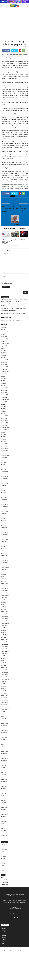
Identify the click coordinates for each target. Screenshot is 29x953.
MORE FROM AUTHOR (20, 228)
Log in (2, 877)
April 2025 (3, 355)
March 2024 (3, 385)
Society (2, 865)
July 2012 (3, 711)
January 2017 (4, 586)
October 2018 (4, 537)
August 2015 (4, 625)
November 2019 (5, 506)
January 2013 (4, 697)
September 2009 (5, 791)
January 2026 (4, 334)
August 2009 (4, 793)
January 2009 (4, 809)
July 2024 (3, 376)
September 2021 (5, 455)
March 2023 (3, 413)
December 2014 (5, 644)
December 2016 (5, 588)
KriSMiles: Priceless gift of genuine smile (15, 320)
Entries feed (4, 879)
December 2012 (5, 700)
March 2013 (3, 693)
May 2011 (3, 744)
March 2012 (3, 721)
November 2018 (5, 534)
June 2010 (3, 770)
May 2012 (3, 716)
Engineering (4, 849)
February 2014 (4, 667)
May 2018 (3, 548)
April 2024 (3, 383)
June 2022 (3, 434)
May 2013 (3, 688)
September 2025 (5, 343)
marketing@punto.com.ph (14, 913)
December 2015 (5, 616)
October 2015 (4, 620)
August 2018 (4, 541)
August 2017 (4, 569)
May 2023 (3, 408)
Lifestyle (3, 858)
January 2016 (4, 613)
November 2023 (5, 394)
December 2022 (5, 420)
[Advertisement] (14, 23)
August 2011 (4, 737)
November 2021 (5, 450)
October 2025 (4, 341)
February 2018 (4, 555)
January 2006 (4, 826)
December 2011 (5, 728)
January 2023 (4, 418)
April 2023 (3, 411)
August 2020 (4, 485)
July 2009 (3, 795)
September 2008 (5, 819)
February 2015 (4, 639)
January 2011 (4, 753)
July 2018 (3, 544)
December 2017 (5, 560)
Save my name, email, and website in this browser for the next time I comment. (14, 282)
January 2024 (4, 390)
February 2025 (4, 359)
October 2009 (4, 788)
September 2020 (5, 483)
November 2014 (5, 646)
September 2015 (5, 623)
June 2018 (3, 546)
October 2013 (4, 676)
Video (2, 870)
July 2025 (3, 348)
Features (4, 930)
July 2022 (3, 432)
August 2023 (4, 401)
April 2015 (3, 634)
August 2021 (4, 457)
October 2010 (4, 760)
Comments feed (4, 882)
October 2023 (4, 397)
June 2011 (3, 742)
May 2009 (3, 800)
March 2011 (3, 749)
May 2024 (3, 380)
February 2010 (4, 779)
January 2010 (4, 781)
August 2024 (4, 373)
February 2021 (4, 471)
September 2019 (5, 511)
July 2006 (3, 823)
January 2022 (4, 446)
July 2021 (3, 460)
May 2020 (3, 492)
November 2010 (5, 758)
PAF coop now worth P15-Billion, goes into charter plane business (8, 207)
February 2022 (4, 443)
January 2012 (4, 725)
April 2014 (3, 662)
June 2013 (3, 686)
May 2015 (3, 632)
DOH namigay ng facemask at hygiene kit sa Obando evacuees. (15, 239)
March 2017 (3, 581)
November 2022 (5, 422)
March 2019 (3, 525)
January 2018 (4, 558)
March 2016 (3, 609)
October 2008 (4, 816)
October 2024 (4, 369)
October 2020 (4, 481)
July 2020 (3, 488)
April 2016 (3, 606)
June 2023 (3, 406)
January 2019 (4, 530)
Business (3, 844)
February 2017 (4, 583)
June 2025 (3, 350)
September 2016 (5, 595)
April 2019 (3, 523)
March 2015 (3, 637)
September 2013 (5, 679)
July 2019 (3, 516)
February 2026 (4, 332)
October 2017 (4, 565)
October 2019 (4, 509)
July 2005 (3, 828)
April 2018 (3, 551)
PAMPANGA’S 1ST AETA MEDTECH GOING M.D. (13, 313)
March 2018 (3, 553)
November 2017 (5, 562)
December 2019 (5, 504)
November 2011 (5, 730)
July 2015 (3, 627)
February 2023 (4, 415)
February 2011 (4, 751)
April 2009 (3, 802)
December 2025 (5, 336)
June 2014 (3, 658)
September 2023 (5, 399)
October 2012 (4, 704)
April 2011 (3, 746)
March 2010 (3, 777)
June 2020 (3, 490)
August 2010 (4, 765)
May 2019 (3, 520)
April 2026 (3, 327)
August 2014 (4, 653)
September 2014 (5, 651)
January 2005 (4, 833)
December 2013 (5, 672)
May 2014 (3, 660)
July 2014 (3, 655)
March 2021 (3, 469)
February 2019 (4, 527)
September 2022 (5, 427)
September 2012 (5, 707)
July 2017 (3, 572)
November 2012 (5, 702)
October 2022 (4, 425)
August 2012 (4, 709)
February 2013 (4, 695)
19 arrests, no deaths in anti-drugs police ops (22, 206)
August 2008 (4, 821)
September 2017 (5, 567)
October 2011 (4, 732)
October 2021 (4, 453)
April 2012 (3, 718)
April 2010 (3, 774)
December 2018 (5, 532)
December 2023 (5, 392)
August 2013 (4, 681)
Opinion (2, 861)
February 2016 (4, 611)
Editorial (3, 932)
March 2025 (3, 357)
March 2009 (3, 805)
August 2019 (4, 513)
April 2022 (3, 439)
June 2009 (3, 798)
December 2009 (5, 784)
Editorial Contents (5, 847)
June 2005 (3, 830)
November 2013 (5, 674)
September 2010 (5, 763)
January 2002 (4, 835)
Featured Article (4, 854)
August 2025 (4, 346)
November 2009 (5, 786)
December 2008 (5, 812)
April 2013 (3, 690)
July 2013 (3, 683)
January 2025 (4, 362)
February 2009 (4, 807)
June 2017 (3, 574)
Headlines (3, 856)
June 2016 (3, 602)
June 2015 (3, 630)
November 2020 (5, 478)
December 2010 (5, 756)
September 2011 (5, 735)
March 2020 (3, 497)
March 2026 (3, 329)
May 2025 (3, 353)
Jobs (3, 943)
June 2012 (3, 714)
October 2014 (4, 648)
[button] (26, 5)
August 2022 (4, 429)
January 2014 (4, 669)
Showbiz (3, 863)
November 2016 (5, 590)
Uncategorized (4, 868)
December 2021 (5, 448)
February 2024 (4, 387)
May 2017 (3, 576)
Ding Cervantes (6, 46)
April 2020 (3, 495)
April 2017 (3, 579)
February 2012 (4, 723)
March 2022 (3, 441)
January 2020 (4, 502)
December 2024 (5, 364)
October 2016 (4, 593)
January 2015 (4, 641)
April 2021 (3, 467)
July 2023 (3, 404)
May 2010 (3, 772)
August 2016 (4, 597)
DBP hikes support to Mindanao (8, 310)
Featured (3, 851)
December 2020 (5, 476)
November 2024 (5, 366)
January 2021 (4, 474)
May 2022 (3, 436)
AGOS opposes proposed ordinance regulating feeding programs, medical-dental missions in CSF (6, 240)
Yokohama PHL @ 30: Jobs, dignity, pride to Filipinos (23, 238)
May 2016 (3, 604)
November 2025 (5, 339)
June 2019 (3, 518)
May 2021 (3, 464)
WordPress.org (4, 884)
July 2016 (3, 600)
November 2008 (5, 814)
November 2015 (5, 618)
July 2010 (3, 767)
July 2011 (3, 739)
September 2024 (5, 371)
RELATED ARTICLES (9, 228)
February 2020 (4, 499)
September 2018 (5, 539)
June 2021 (3, 462)
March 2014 (3, 665)
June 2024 (3, 378)
